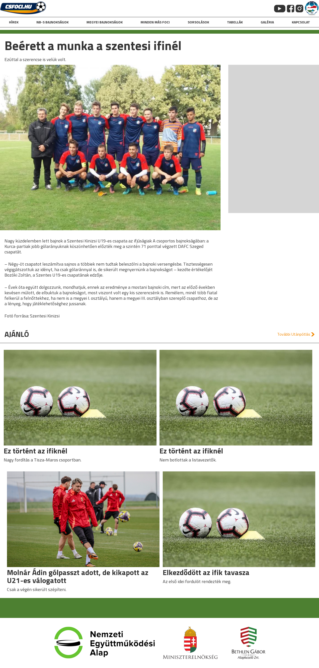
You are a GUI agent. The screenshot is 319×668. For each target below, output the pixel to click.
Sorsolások (198, 22)
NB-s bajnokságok (52, 22)
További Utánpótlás (293, 334)
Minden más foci (155, 22)
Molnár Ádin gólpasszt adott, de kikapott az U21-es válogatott (77, 576)
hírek (13, 22)
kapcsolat (301, 22)
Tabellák (235, 22)
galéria (267, 22)
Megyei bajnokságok (104, 22)
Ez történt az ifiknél (35, 450)
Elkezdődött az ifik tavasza (206, 572)
